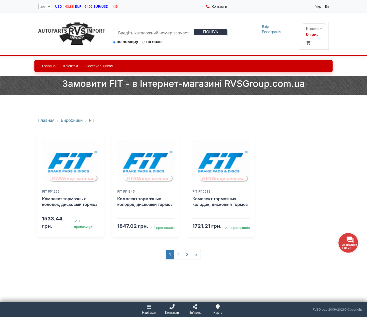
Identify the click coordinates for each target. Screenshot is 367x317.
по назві (152, 42)
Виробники (72, 120)
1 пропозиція (162, 228)
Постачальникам (99, 66)
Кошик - (314, 35)
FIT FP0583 (201, 191)
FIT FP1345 (126, 191)
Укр (318, 6)
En (327, 6)
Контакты (216, 6)
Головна (49, 66)
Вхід (265, 26)
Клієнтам (70, 66)
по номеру (125, 42)
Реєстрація (271, 32)
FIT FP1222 (50, 191)
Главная (46, 120)
